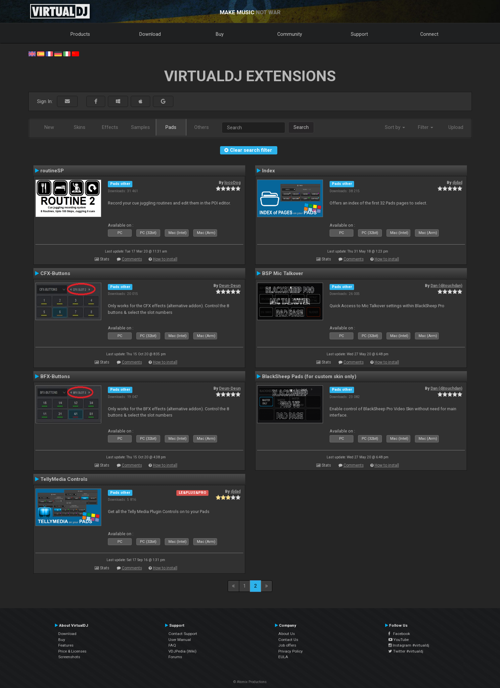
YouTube (398, 639)
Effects (110, 127)
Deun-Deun (230, 285)
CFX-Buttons (55, 273)
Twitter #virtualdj (405, 651)
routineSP (52, 171)
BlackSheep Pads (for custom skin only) (309, 376)
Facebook (399, 633)
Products (80, 34)
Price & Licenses (72, 651)
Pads (170, 127)
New (49, 127)
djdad (457, 182)
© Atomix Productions (250, 682)
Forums (175, 657)
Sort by (395, 127)
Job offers (287, 645)
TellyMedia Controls (63, 479)
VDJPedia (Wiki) (182, 651)
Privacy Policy (290, 651)
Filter (425, 127)
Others (201, 127)
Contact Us (288, 639)
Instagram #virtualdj (408, 645)
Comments (132, 259)
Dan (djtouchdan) (446, 285)
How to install (165, 259)
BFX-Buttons (55, 376)
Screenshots (69, 657)
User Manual (179, 639)
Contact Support (182, 633)
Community (289, 34)
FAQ (172, 645)
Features (65, 645)
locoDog (232, 182)
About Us (286, 633)
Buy (220, 34)
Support (359, 34)
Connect (429, 34)
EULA (283, 657)
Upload (455, 127)
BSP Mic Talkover (282, 273)
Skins (79, 127)
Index (268, 171)
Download (150, 34)
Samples (140, 127)
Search (301, 127)
